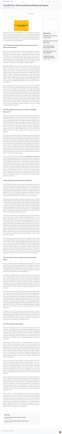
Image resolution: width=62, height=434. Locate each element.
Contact (49, 1)
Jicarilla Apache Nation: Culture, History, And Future (15, 417)
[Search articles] (26, 1)
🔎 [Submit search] (32, 1)
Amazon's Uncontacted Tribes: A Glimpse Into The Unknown (16, 421)
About (46, 1)
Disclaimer (53, 1)
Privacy (58, 1)
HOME (42, 1)
